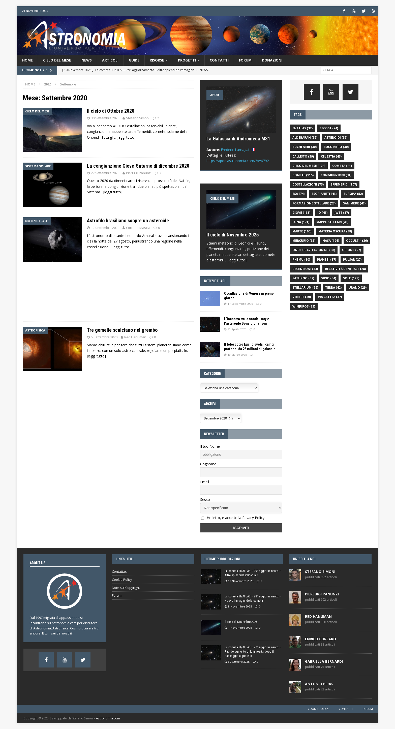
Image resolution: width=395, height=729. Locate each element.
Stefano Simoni (137, 117)
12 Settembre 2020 (105, 227)
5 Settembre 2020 (104, 336)
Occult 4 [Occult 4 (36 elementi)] (357, 240)
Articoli (110, 59)
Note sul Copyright (126, 587)
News (86, 59)
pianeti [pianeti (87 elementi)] (326, 259)
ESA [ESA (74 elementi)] (298, 193)
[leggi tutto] (126, 136)
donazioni (272, 59)
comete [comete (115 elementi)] (303, 174)
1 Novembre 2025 (240, 627)
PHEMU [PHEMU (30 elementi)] (301, 259)
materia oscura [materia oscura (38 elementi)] (335, 231)
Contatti (219, 59)
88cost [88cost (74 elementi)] (329, 128)
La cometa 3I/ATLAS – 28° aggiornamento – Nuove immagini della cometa (253, 598)
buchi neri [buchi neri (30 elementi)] (304, 146)
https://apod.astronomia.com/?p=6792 (237, 160)
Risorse (157, 59)
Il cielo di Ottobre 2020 (110, 110)
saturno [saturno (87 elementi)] (303, 278)
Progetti (187, 59)
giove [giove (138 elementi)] (301, 212)
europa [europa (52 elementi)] (353, 193)
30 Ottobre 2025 (239, 661)
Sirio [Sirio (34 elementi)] (328, 278)
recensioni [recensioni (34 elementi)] (305, 268)
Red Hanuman (135, 336)
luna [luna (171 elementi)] (300, 221)
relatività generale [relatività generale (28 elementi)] (345, 268)
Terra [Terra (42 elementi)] (333, 287)
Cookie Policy (122, 579)
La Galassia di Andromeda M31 (238, 138)
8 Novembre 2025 (240, 606)
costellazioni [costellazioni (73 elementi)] (308, 184)
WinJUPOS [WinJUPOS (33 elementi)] (303, 306)
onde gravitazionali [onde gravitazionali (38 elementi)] (313, 249)
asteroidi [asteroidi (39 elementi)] (335, 137)
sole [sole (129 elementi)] (351, 278)
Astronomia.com (108, 718)
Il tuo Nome (210, 445)
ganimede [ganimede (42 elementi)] (354, 203)
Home (27, 59)
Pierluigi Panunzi (138, 172)
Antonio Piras (319, 683)
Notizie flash (215, 281)
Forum (245, 59)
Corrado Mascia (138, 227)
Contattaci (119, 571)
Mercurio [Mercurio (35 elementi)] (303, 240)
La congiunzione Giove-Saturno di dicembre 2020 (138, 165)
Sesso (205, 499)
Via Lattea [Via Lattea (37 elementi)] (330, 296)
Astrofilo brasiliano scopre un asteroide (128, 220)
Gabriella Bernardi (324, 660)
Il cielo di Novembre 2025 (232, 234)
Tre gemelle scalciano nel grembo (122, 329)
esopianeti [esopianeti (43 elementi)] (324, 193)
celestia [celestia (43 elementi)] (331, 156)
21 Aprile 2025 (237, 328)
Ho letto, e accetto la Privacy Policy (235, 517)
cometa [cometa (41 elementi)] (342, 165)
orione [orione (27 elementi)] (351, 249)
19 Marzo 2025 (237, 354)
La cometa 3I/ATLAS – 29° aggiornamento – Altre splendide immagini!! (253, 572)
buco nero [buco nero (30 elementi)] (336, 146)
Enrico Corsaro (320, 638)
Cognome (208, 463)
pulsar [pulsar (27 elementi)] (352, 259)
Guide (134, 59)
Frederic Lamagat (235, 149)
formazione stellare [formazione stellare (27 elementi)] (314, 203)
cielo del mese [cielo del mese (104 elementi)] (308, 165)
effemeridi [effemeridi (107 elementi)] (344, 184)
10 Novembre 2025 (240, 580)
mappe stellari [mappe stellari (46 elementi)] (332, 221)
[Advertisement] (278, 34)
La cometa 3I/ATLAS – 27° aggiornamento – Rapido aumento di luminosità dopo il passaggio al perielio (253, 651)
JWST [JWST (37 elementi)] (342, 212)
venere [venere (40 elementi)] (301, 296)
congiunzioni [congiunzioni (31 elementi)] (336, 174)
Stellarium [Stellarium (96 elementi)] (305, 287)
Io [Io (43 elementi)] (322, 212)
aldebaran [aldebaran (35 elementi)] (304, 137)
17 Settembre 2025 (240, 303)
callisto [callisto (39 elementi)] (303, 156)
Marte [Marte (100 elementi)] (301, 231)
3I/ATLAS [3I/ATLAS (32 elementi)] (302, 128)
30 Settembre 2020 (105, 117)
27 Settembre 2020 (105, 172)
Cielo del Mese (57, 59)
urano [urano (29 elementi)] (358, 287)
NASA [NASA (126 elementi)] (330, 240)
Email (204, 481)
